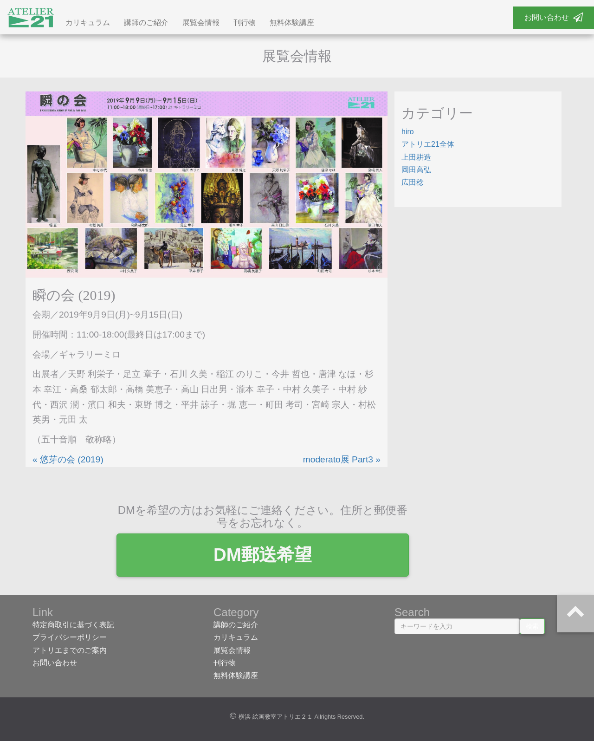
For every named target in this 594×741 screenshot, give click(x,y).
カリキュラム (87, 24)
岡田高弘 (416, 172)
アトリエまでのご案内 (69, 652)
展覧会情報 (201, 24)
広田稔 (412, 184)
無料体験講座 (292, 24)
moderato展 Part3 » (342, 461)
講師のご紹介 (146, 24)
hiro (407, 133)
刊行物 (244, 24)
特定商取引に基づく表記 (73, 626)
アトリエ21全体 (427, 146)
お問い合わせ (553, 17)
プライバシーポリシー (69, 639)
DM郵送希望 (297, 556)
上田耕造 (416, 158)
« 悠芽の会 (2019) (67, 461)
